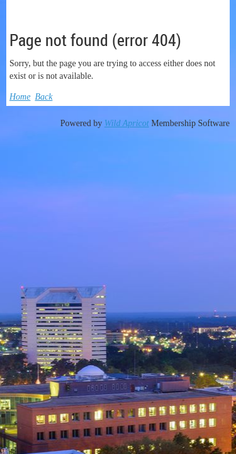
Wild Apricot (126, 123)
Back (43, 97)
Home (19, 97)
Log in (214, 9)
